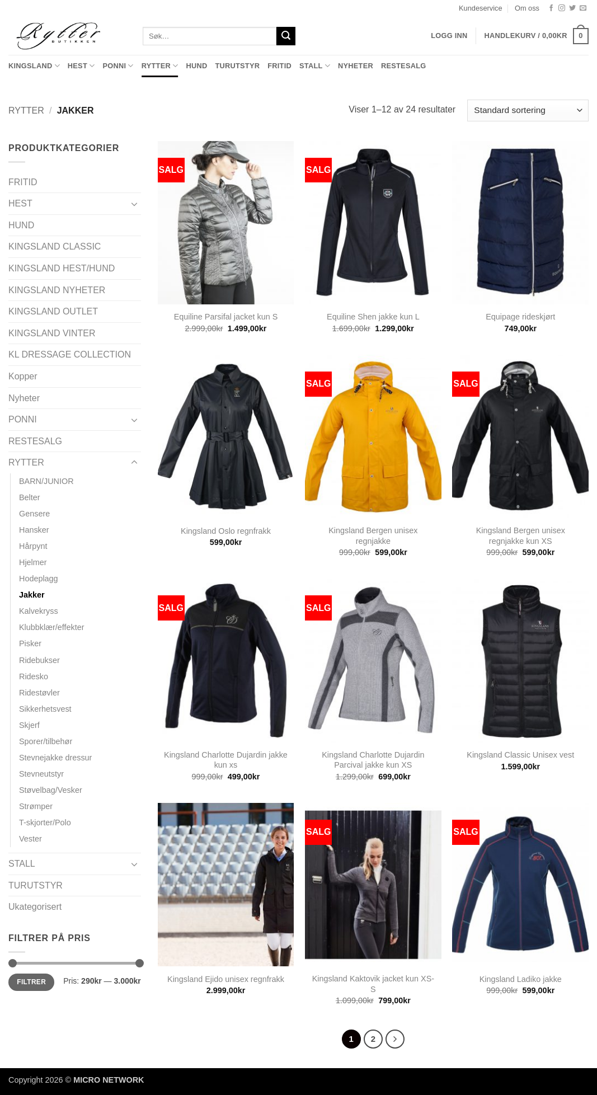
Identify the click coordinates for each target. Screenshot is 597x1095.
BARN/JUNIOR (46, 481)
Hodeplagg (38, 578)
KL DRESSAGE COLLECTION (69, 354)
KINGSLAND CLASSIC (54, 246)
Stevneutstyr (41, 773)
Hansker (34, 529)
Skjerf (29, 725)
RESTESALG (403, 66)
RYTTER (160, 65)
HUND (196, 66)
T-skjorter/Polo (45, 822)
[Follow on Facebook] (551, 8)
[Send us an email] (583, 8)
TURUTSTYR (237, 66)
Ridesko (33, 676)
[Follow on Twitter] (572, 8)
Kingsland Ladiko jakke (521, 979)
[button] (537, 36)
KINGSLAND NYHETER (56, 290)
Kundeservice (480, 8)
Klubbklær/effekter (51, 627)
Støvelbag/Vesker (50, 790)
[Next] (395, 1039)
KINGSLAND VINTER (52, 333)
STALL (314, 65)
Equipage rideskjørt (520, 316)
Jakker (32, 594)
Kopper (22, 376)
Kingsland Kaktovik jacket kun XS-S (373, 984)
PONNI (117, 65)
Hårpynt (33, 546)
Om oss (527, 8)
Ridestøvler (39, 692)
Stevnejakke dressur (55, 757)
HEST (81, 65)
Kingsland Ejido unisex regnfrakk (225, 979)
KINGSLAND (34, 65)
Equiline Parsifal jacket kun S (226, 316)
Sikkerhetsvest (45, 708)
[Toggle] (134, 203)
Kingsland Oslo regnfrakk (226, 531)
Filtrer (31, 982)
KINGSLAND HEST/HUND (61, 268)
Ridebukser (39, 660)
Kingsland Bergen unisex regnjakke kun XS (520, 536)
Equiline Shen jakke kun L (373, 316)
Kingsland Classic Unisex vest (520, 754)
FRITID (279, 66)
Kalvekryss (38, 611)
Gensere (34, 513)
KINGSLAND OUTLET (53, 311)
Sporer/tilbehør (45, 741)
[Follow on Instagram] (561, 8)
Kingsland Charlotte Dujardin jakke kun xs (226, 760)
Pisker (30, 643)
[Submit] (285, 36)
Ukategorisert (35, 906)
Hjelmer (33, 562)
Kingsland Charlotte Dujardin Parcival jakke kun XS (373, 760)
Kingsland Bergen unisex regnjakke (372, 536)
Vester (30, 838)
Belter (29, 497)
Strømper (36, 806)
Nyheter (355, 66)
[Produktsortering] (528, 110)
